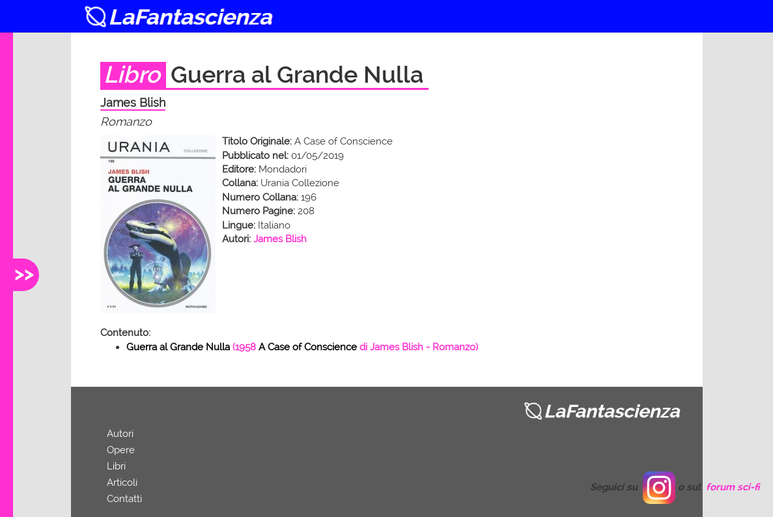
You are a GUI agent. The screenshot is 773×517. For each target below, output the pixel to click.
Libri (116, 466)
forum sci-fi (733, 487)
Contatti (124, 499)
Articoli (122, 482)
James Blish (280, 239)
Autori (120, 434)
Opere (121, 450)
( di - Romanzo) (302, 347)
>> (24, 273)
